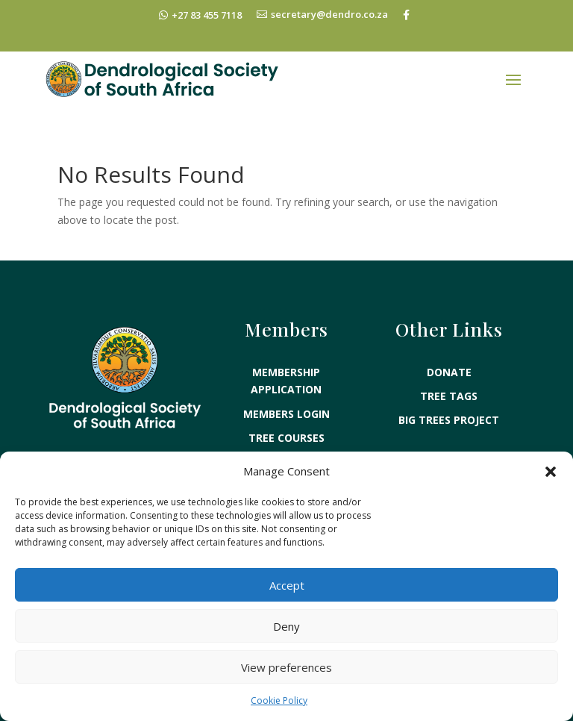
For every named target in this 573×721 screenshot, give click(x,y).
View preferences (286, 667)
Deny (286, 626)
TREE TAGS (449, 381)
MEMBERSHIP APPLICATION (286, 366)
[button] (550, 471)
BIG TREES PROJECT (448, 405)
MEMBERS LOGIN (286, 399)
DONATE (449, 357)
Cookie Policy (279, 700)
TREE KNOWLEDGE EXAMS (286, 447)
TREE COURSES (286, 423)
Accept (286, 585)
